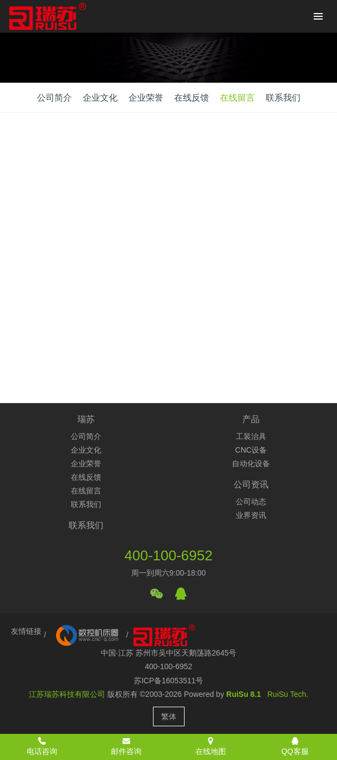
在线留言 (237, 97)
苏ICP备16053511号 (169, 680)
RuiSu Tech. (287, 694)
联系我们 (283, 97)
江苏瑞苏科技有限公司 (67, 694)
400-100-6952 (169, 555)
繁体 (168, 716)
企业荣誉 (145, 97)
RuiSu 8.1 (243, 694)
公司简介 (54, 97)
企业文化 (100, 97)
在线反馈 (191, 97)
